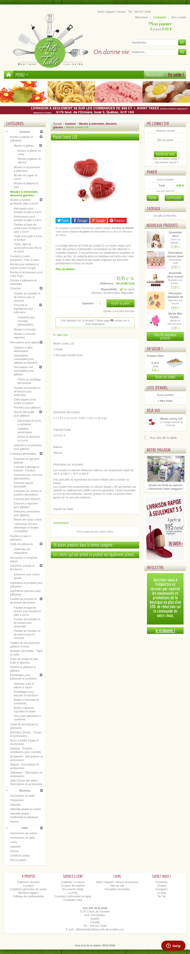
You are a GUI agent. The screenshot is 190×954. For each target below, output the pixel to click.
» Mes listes (165, 400)
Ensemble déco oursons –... (175, 236)
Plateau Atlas (155, 355)
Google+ (98, 220)
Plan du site (117, 885)
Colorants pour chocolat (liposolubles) (26, 321)
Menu (21, 74)
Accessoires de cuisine (23, 833)
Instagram (161, 889)
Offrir (24, 828)
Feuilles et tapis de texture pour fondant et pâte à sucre (27, 228)
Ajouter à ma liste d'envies (118, 311)
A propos (28, 885)
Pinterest (117, 220)
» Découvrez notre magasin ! (165, 488)
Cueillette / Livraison (73, 882)
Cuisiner (24, 131)
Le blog (161, 892)
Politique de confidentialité (28, 896)
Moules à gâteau (24, 145)
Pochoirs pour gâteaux (27, 407)
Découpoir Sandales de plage (175, 297)
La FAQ (72, 892)
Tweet (63, 220)
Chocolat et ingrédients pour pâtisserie (23, 309)
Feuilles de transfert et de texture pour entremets (27, 391)
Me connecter (158, 123)
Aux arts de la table (163, 438)
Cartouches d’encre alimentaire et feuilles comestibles (26, 528)
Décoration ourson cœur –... (175, 256)
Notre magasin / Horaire (111, 11)
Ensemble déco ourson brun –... (175, 277)
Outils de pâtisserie (21, 544)
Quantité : (88, 303)
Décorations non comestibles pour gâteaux (24, 371)
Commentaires (61, 523)
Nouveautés (154, 74)
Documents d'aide (73, 889)
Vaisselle (15, 804)
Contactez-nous (72, 900)
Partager (80, 220)
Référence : (107, 283)
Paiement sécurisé (28, 882)
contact (117, 320)
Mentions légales (29, 892)
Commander (174, 197)
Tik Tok (161, 896)
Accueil (57, 123)
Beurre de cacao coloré (27, 519)
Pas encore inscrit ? (166, 162)
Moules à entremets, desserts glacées (24, 193)
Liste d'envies (157, 387)
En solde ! (176, 74)
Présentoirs (17, 800)
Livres (13, 842)
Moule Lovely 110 (171, 418)
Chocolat (15, 288)
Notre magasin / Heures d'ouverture (117, 882)
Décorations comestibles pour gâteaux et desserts (25, 359)
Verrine (14, 821)
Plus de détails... (66, 269)
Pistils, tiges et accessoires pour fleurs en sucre (27, 248)
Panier (152, 171)
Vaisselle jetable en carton (25, 809)
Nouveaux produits (162, 225)
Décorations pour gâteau (24, 342)
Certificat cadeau (20, 855)
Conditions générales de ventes (28, 889)
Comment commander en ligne (72, 896)
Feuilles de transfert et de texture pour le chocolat (27, 297)
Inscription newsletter (117, 889)
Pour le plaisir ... (19, 860)
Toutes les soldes (165, 377)
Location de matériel (73, 885)
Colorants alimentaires (23, 453)
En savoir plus (60, 335)
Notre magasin (158, 449)
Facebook (161, 882)
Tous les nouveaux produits (165, 336)
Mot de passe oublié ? (166, 158)
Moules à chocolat (24, 329)
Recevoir (25, 790)
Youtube (162, 885)
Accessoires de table (22, 795)
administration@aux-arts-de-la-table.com (100, 929)
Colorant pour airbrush (27, 499)
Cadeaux (153, 208)
